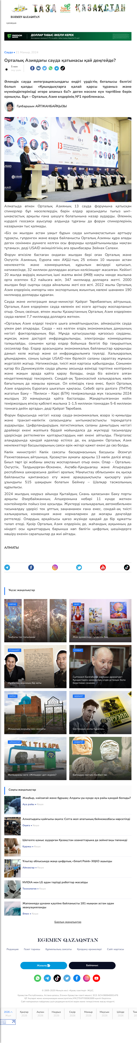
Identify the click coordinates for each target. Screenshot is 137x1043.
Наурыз (56, 1013)
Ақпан (40, 1013)
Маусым (104, 1013)
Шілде (120, 1013)
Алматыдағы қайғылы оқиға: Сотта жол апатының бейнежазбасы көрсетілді (76, 819)
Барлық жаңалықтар (67, 922)
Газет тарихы (32, 949)
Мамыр (88, 1013)
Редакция (13, 949)
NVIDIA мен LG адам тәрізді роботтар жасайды (55, 882)
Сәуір (72, 1013)
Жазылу (43, 965)
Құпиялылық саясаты (58, 949)
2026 (8, 1013)
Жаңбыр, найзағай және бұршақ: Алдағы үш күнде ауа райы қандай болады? (76, 798)
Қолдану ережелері (89, 949)
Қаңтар (24, 1013)
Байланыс (92, 965)
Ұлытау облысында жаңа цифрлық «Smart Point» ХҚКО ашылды (67, 861)
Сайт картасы (115, 949)
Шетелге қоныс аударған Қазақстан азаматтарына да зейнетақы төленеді (74, 840)
